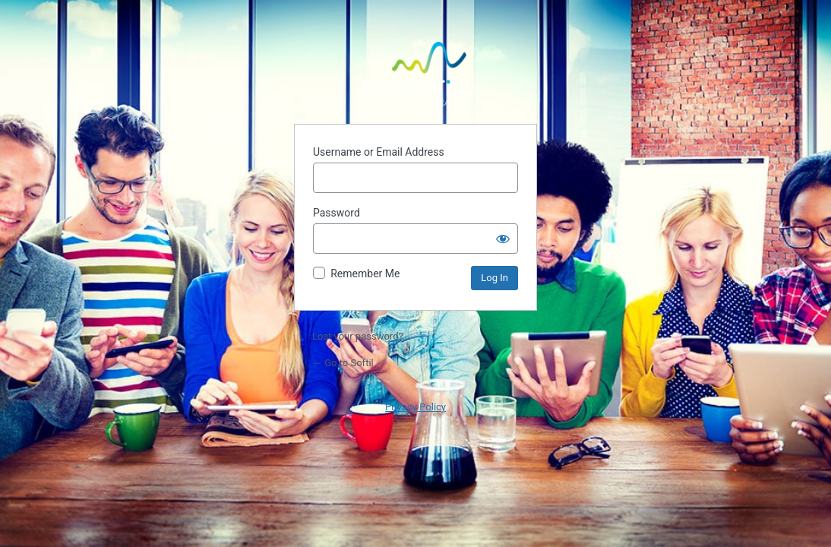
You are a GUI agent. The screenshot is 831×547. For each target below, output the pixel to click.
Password (336, 213)
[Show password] (503, 238)
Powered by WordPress (415, 74)
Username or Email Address (378, 152)
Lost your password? (357, 336)
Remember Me (365, 273)
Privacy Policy (415, 407)
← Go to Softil (343, 362)
